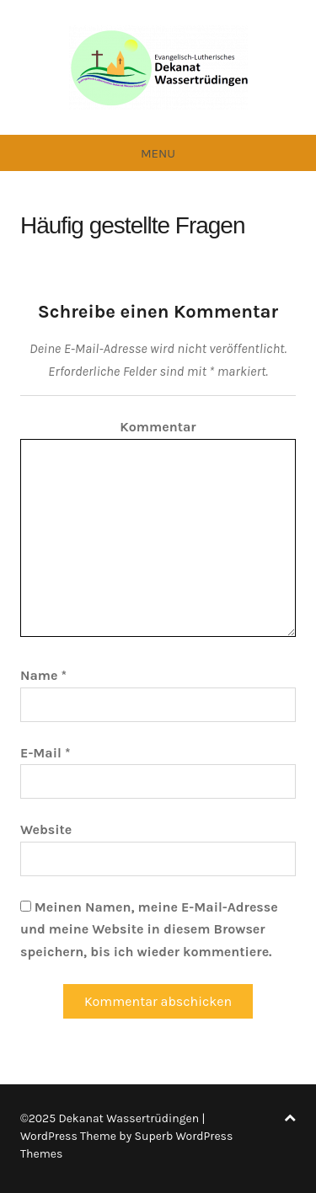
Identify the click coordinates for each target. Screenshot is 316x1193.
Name (43, 675)
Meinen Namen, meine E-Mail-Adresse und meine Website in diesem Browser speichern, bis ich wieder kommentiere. (149, 929)
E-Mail (45, 753)
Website (46, 829)
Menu (158, 153)
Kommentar (157, 427)
